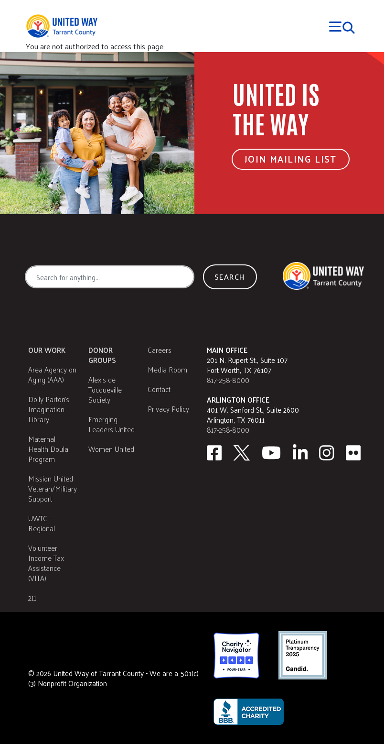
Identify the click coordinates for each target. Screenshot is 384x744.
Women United (111, 448)
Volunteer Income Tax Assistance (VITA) (46, 562)
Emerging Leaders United (111, 424)
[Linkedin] (300, 452)
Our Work (46, 349)
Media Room (167, 369)
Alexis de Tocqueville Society (105, 389)
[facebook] (214, 452)
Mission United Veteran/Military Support (52, 488)
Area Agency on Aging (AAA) (52, 374)
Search (229, 277)
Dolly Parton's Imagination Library (48, 409)
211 (32, 597)
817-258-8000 (228, 379)
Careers (159, 349)
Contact (159, 389)
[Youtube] (271, 452)
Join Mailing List (291, 159)
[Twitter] (241, 452)
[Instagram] (326, 452)
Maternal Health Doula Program (48, 448)
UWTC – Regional (41, 523)
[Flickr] (353, 452)
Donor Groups (102, 354)
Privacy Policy (168, 408)
